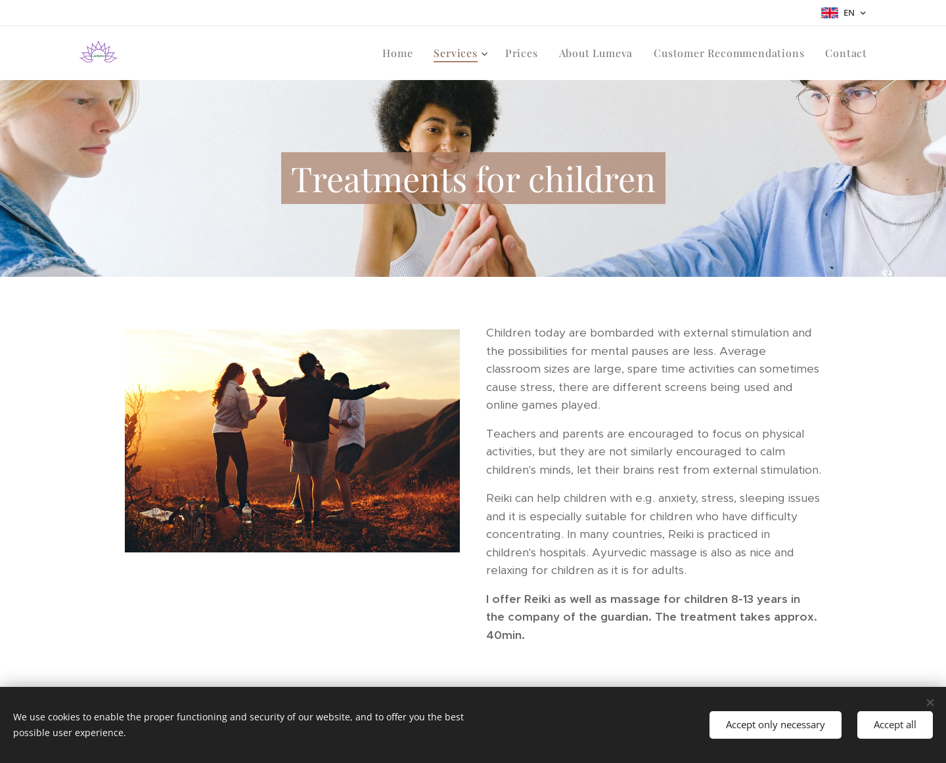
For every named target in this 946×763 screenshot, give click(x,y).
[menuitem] (401, 53)
